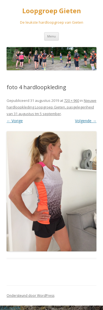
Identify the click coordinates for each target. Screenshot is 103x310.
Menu (51, 36)
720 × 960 (71, 100)
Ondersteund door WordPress (30, 295)
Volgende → (85, 120)
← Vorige (15, 120)
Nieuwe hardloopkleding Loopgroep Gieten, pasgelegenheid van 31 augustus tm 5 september (51, 107)
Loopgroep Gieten (51, 11)
